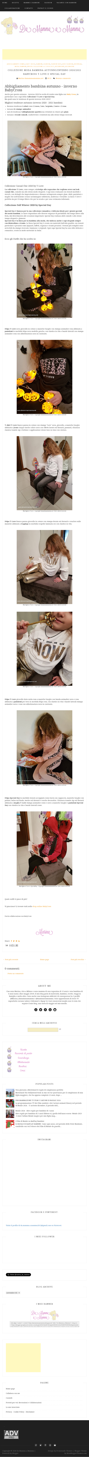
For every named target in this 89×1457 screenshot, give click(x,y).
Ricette (15, 2)
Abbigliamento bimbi (16, 64)
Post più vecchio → (78, 959)
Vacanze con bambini (67, 2)
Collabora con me (13, 1393)
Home (4, 2)
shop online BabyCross (42, 906)
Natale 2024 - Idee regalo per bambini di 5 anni (35, 1111)
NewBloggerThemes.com (77, 1453)
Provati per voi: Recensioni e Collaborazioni (23, 1403)
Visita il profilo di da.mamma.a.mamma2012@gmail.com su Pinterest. (34, 1225)
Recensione (59, 66)
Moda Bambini (21, 66)
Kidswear (78, 64)
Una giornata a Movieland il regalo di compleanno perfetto (39, 1090)
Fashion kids (56, 64)
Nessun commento (63, 78)
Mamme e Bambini (32, 2)
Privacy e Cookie (45, 8)
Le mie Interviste (13, 1407)
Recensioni (69, 66)
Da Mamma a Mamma (25, 1451)
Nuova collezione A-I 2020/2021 (40, 66)
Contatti (29, 8)
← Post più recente (10, 959)
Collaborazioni (12, 8)
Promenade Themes (64, 1451)
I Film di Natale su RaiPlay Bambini (30, 1121)
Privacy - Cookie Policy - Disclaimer (20, 1412)
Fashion (48, 2)
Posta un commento (16, 973)
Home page (44, 959)
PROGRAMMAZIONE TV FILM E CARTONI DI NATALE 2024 (38, 1100)
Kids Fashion (67, 64)
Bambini (39, 64)
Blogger (15, 1453)
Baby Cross (30, 64)
